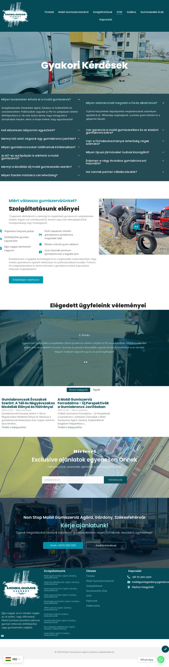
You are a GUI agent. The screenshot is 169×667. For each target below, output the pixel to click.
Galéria (131, 12)
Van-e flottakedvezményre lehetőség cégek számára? (117, 142)
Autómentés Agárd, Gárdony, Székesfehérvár (57, 634)
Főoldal (49, 12)
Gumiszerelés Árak (152, 12)
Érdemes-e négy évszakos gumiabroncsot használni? (116, 162)
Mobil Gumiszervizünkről (73, 12)
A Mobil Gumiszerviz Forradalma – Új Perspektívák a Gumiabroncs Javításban (83, 403)
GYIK (119, 12)
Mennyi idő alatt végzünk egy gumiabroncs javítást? (38, 139)
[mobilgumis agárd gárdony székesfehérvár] (15, 15)
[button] (125, 103)
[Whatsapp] (160, 659)
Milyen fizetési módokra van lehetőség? (29, 175)
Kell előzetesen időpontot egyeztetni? (28, 130)
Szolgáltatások (102, 12)
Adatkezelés (93, 605)
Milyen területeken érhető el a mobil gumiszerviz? (36, 99)
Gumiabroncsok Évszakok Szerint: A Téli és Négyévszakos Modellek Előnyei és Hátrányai (28, 403)
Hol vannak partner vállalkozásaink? (111, 172)
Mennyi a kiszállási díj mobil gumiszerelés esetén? (36, 167)
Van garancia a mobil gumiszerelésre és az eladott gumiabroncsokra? (122, 131)
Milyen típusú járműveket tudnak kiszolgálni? (117, 152)
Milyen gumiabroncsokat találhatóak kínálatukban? (38, 147)
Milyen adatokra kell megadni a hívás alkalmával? (121, 103)
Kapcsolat (105, 19)
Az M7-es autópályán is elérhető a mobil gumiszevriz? (30, 157)
